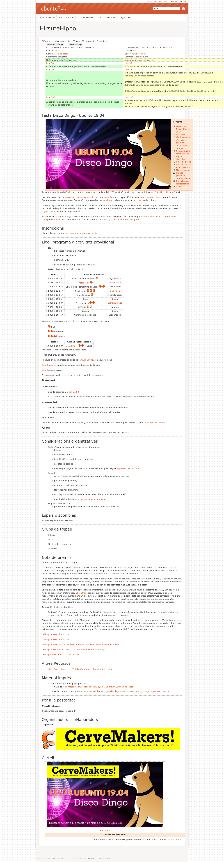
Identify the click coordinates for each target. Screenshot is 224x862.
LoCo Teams (138, 200)
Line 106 (128, 97)
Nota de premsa (183, 165)
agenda (46, 211)
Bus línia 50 (73, 392)
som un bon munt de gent (125, 219)
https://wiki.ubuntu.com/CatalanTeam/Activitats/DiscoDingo (75, 649)
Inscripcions (181, 135)
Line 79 (50, 69)
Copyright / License (94, 858)
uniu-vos (56, 219)
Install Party (72, 346)
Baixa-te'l (105, 830)
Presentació (83, 283)
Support (174, 1)
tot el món (108, 200)
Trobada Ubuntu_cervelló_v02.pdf (58, 711)
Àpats (181, 148)
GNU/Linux (160, 192)
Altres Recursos (183, 167)
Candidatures (185, 178)
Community (163, 1)
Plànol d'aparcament (155, 422)
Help (130, 18)
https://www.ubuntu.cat (57, 639)
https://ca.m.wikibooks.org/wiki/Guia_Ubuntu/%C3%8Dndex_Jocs (100, 687)
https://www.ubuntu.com (57, 634)
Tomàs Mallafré (115, 291)
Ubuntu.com (152, 1)
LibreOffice (80, 593)
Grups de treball (183, 162)
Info (60, 18)
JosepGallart (115, 282)
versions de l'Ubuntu (151, 197)
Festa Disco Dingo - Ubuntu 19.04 (183, 129)
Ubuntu (170, 192)
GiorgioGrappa (115, 303)
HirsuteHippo (58, 28)
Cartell (179, 186)
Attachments (71, 18)
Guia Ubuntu (87, 360)
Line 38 (50, 63)
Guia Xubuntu (49, 365)
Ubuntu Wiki (110, 18)
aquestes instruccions (128, 468)
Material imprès (183, 170)
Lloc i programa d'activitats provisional (183, 140)
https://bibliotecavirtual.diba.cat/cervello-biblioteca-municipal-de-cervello (82, 644)
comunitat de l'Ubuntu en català (77, 197)
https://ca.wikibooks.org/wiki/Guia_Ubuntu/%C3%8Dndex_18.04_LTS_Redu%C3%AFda (126, 691)
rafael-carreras (61, 54)
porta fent (109, 197)
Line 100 (50, 97)
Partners (182, 1)
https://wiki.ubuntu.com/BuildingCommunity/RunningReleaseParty (81, 669)
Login (122, 18)
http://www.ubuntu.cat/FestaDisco (82, 233)
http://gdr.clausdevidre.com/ (92, 499)
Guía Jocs (46, 370)
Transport (183, 145)
